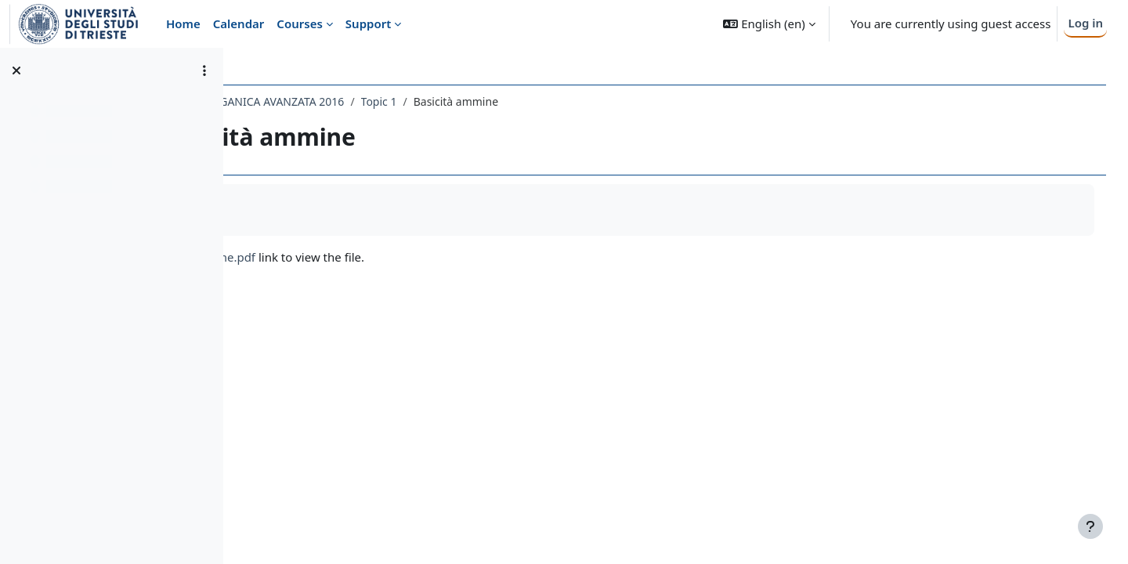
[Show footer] (1090, 526)
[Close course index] (16, 70)
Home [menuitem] (183, 23)
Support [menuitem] (368, 23)
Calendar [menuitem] (239, 23)
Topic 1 (519, 101)
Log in (1085, 23)
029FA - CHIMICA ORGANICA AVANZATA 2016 (368, 101)
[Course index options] (204, 70)
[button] (769, 24)
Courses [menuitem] (299, 23)
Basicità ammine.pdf (338, 257)
